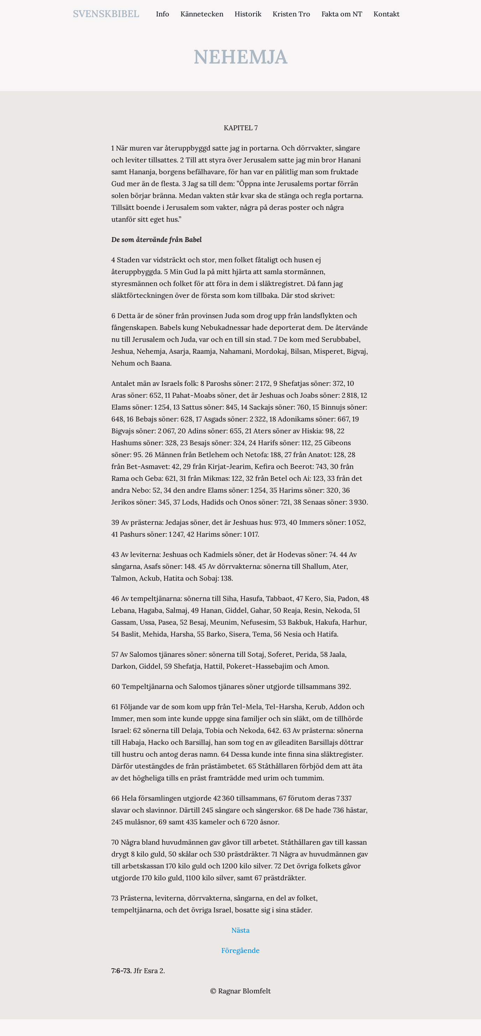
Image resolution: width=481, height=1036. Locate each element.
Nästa (240, 930)
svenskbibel (106, 13)
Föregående (240, 950)
